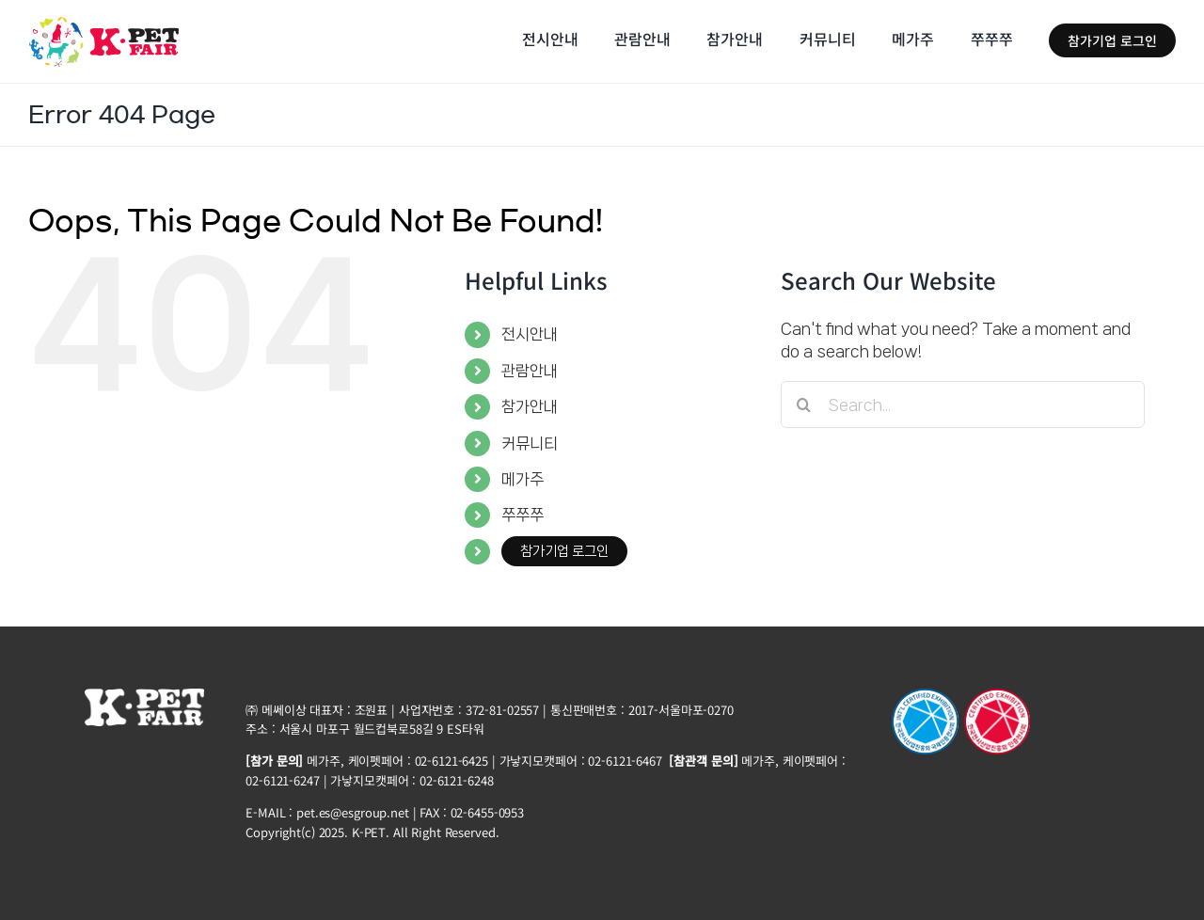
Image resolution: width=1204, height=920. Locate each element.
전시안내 (529, 333)
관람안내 (529, 370)
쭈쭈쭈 (522, 514)
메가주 (522, 478)
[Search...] (963, 404)
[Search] (804, 404)
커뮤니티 (529, 443)
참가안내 (529, 406)
